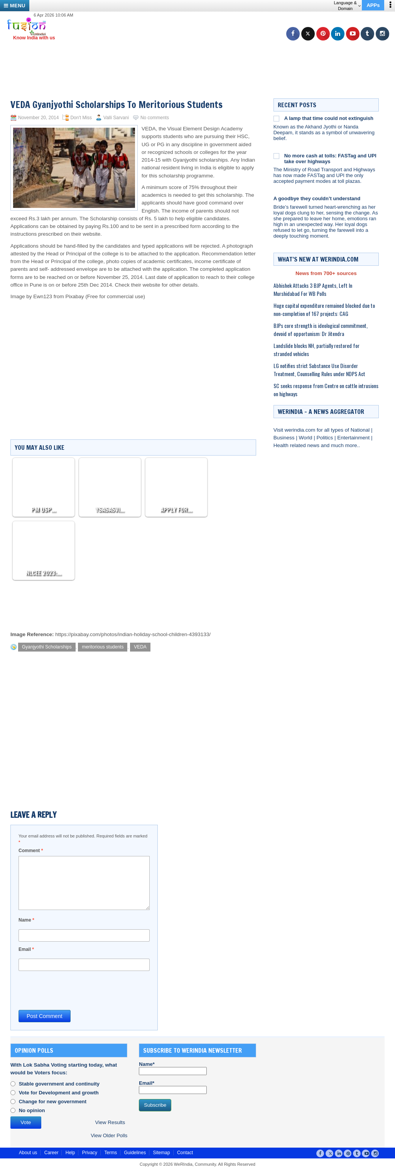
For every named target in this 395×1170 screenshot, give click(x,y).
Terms (110, 1152)
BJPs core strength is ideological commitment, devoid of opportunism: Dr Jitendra (320, 329)
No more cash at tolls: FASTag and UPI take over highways (330, 158)
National (361, 430)
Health (281, 445)
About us (28, 1152)
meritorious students (102, 647)
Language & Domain (347, 5)
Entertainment (354, 438)
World (306, 438)
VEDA (140, 647)
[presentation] (77, 990)
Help (70, 1152)
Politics (325, 438)
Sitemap (161, 1152)
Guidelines (135, 1152)
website (151, 285)
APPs (373, 5)
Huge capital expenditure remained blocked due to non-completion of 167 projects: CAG (324, 309)
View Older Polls (109, 1135)
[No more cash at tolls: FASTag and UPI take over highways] (276, 156)
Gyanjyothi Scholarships (47, 647)
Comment (31, 850)
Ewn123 (42, 296)
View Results (110, 1122)
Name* (173, 1068)
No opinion (32, 1110)
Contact (185, 1152)
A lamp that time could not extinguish (328, 118)
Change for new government (53, 1101)
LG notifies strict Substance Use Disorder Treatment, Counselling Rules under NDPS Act (319, 369)
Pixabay (75, 296)
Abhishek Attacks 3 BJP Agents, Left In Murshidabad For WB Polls (312, 289)
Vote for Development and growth (59, 1093)
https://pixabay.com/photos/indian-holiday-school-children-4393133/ (133, 634)
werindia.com (301, 430)
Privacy (89, 1152)
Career (51, 1152)
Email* (173, 1087)
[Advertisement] (200, 59)
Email (26, 949)
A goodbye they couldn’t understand (317, 198)
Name (26, 920)
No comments (154, 117)
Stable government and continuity (59, 1084)
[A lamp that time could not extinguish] (276, 118)
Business (284, 438)
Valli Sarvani (116, 117)
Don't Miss (81, 117)
